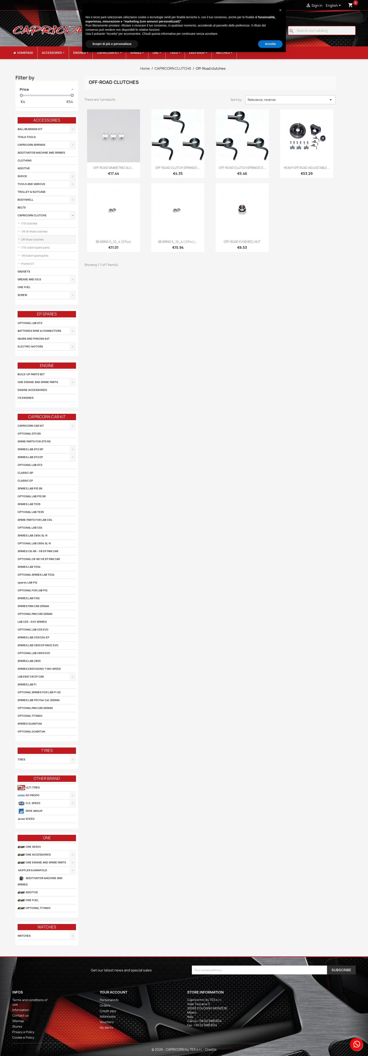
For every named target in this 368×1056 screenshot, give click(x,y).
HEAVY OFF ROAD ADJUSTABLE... (307, 168)
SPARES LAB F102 (28, 598)
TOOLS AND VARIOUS (31, 184)
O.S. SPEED (29, 803)
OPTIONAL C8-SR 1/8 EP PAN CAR (39, 559)
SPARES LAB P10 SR (30, 488)
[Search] (322, 30)
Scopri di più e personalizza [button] (111, 44)
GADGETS (24, 271)
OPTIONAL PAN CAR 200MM (35, 708)
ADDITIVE (24, 168)
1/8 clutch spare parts (34, 255)
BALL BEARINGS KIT (30, 129)
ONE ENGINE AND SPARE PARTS (38, 382)
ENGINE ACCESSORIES (32, 390)
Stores (17, 1026)
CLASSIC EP (25, 480)
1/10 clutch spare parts (35, 247)
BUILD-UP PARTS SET (31, 374)
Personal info (109, 1000)
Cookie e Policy (23, 1037)
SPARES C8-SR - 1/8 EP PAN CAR (38, 551)
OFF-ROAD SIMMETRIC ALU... (113, 168)
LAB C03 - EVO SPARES (32, 622)
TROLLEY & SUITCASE (32, 192)
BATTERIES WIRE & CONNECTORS (39, 331)
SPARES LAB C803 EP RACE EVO (38, 645)
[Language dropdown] (334, 5)
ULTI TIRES (29, 787)
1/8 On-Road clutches (34, 231)
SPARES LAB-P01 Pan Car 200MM (39, 700)
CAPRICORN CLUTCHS (32, 215)
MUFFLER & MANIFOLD (32, 870)
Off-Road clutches (32, 239)
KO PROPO (28, 795)
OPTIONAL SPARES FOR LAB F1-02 (39, 692)
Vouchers (107, 1022)
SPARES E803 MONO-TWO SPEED (39, 669)
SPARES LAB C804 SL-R (32, 535)
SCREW (22, 295)
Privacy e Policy (23, 1032)
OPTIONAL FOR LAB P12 (32, 590)
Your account (113, 992)
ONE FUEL (24, 287)
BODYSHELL (25, 199)
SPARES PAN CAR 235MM (33, 606)
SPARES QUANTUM (30, 723)
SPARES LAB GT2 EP (30, 457)
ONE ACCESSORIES (34, 854)
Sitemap (18, 1021)
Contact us (20, 1015)
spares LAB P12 (27, 582)
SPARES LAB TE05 (29, 504)
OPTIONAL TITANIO (30, 716)
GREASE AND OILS (29, 279)
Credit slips (108, 1011)
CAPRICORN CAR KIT (31, 426)
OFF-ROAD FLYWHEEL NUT (242, 242)
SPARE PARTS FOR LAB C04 (35, 520)
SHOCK (22, 176)
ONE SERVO (29, 847)
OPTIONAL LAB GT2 (30, 323)
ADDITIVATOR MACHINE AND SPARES (41, 152)
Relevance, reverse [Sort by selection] (290, 99)
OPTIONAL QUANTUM (31, 731)
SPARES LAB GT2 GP (30, 449)
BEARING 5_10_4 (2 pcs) (113, 242)
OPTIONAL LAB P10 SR (32, 496)
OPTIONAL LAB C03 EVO (33, 629)
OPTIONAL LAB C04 (30, 527)
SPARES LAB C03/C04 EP (33, 637)
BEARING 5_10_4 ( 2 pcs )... (177, 242)
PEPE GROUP (30, 811)
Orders (105, 1005)
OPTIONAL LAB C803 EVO (34, 653)
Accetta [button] (270, 44)
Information (20, 1010)
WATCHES (24, 936)
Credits (210, 1049)
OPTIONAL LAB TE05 (31, 512)
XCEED (26, 819)
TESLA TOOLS (27, 137)
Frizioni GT (27, 263)
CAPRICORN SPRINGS (31, 145)
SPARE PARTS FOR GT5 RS (34, 441)
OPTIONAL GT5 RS (29, 433)
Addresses (108, 1016)
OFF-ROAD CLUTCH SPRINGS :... (178, 168)
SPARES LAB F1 (27, 684)
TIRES (21, 759)
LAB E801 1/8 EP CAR (31, 676)
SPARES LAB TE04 (29, 567)
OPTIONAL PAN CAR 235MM (35, 614)
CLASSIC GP (25, 473)
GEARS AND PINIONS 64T (34, 338)
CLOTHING (24, 160)
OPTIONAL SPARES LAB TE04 (36, 575)
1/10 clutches (29, 223)
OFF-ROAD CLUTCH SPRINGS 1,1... (242, 168)
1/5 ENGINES (26, 398)
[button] (280, 10)
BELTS (22, 207)
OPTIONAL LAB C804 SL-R (34, 543)
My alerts (106, 1027)
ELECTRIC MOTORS (30, 346)
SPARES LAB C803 (29, 661)
